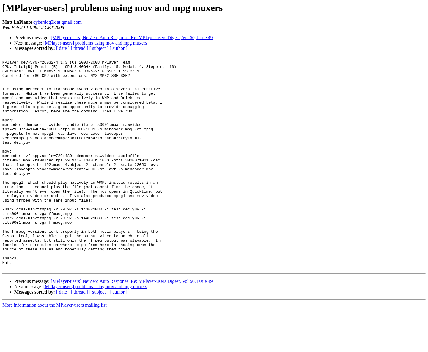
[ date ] (63, 48)
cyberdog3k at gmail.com (57, 22)
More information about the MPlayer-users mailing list (54, 346)
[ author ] (119, 48)
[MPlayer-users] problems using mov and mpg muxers (95, 42)
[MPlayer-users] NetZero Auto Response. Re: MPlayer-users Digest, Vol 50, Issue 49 (132, 37)
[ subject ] (98, 48)
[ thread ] (79, 48)
